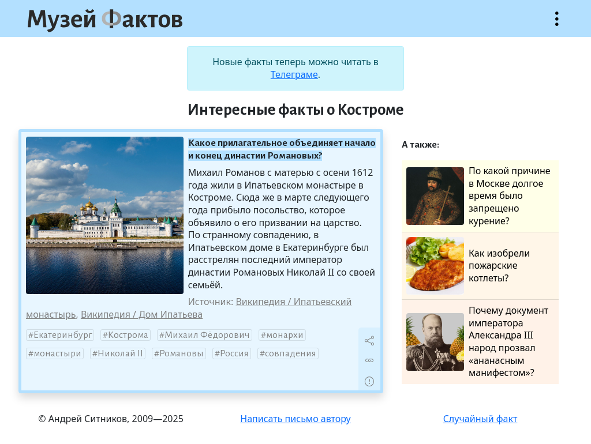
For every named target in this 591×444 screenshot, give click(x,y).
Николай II (120, 353)
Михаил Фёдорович (207, 335)
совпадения (290, 353)
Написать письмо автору (295, 418)
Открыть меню (557, 24)
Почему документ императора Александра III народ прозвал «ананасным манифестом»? (477, 341)
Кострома (128, 335)
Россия (234, 353)
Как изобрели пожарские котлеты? (468, 266)
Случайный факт (480, 418)
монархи (285, 335)
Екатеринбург (62, 335)
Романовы (181, 353)
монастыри (57, 353)
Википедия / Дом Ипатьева (142, 314)
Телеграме (294, 74)
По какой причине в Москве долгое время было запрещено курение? (478, 196)
